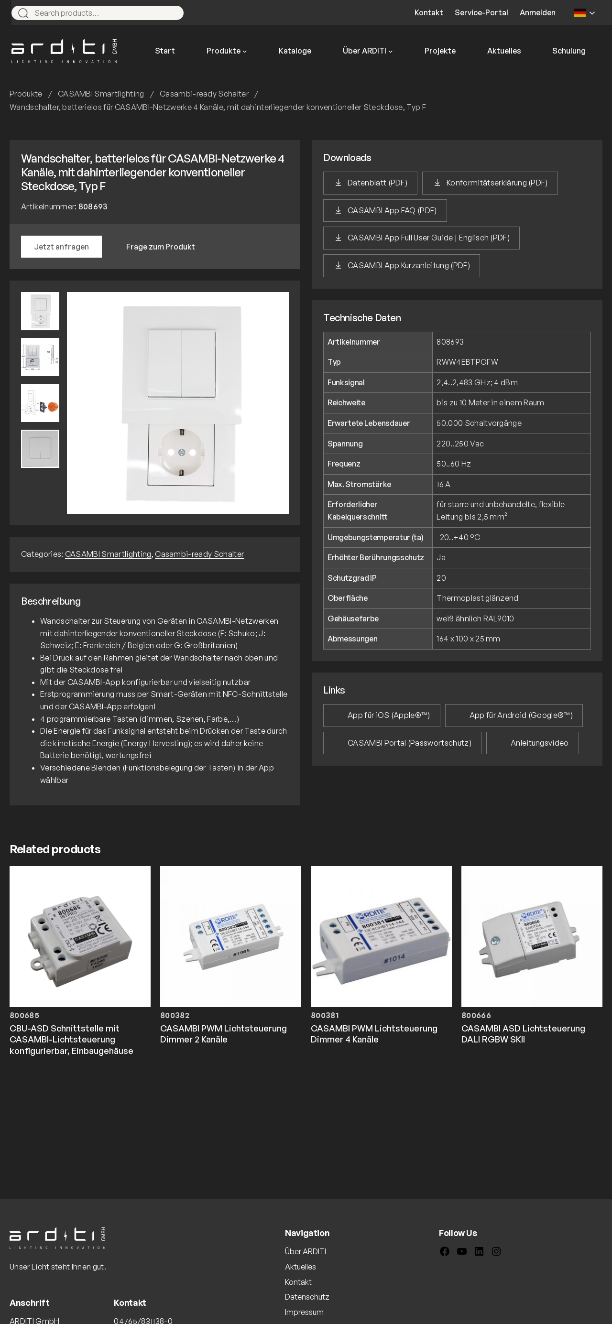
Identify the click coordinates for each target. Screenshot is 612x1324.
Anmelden (538, 12)
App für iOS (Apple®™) (389, 715)
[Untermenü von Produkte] (244, 51)
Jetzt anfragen (61, 246)
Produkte (26, 93)
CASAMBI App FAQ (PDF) (392, 210)
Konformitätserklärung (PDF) (497, 182)
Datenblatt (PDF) (377, 182)
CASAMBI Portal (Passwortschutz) (409, 743)
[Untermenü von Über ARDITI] (390, 51)
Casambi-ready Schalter (204, 93)
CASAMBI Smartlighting (101, 93)
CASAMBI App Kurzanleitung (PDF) (409, 265)
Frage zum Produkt (160, 246)
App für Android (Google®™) (521, 715)
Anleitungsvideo (540, 743)
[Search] (172, 13)
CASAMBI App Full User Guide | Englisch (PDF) (429, 237)
